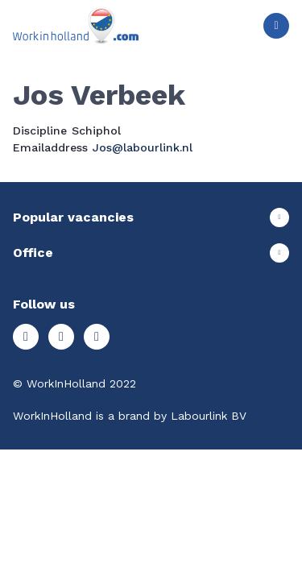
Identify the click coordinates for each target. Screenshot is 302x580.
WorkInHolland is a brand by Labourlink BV (129, 415)
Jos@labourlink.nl (142, 147)
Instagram (26, 337)
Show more (151, 217)
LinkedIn (97, 337)
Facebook (61, 337)
